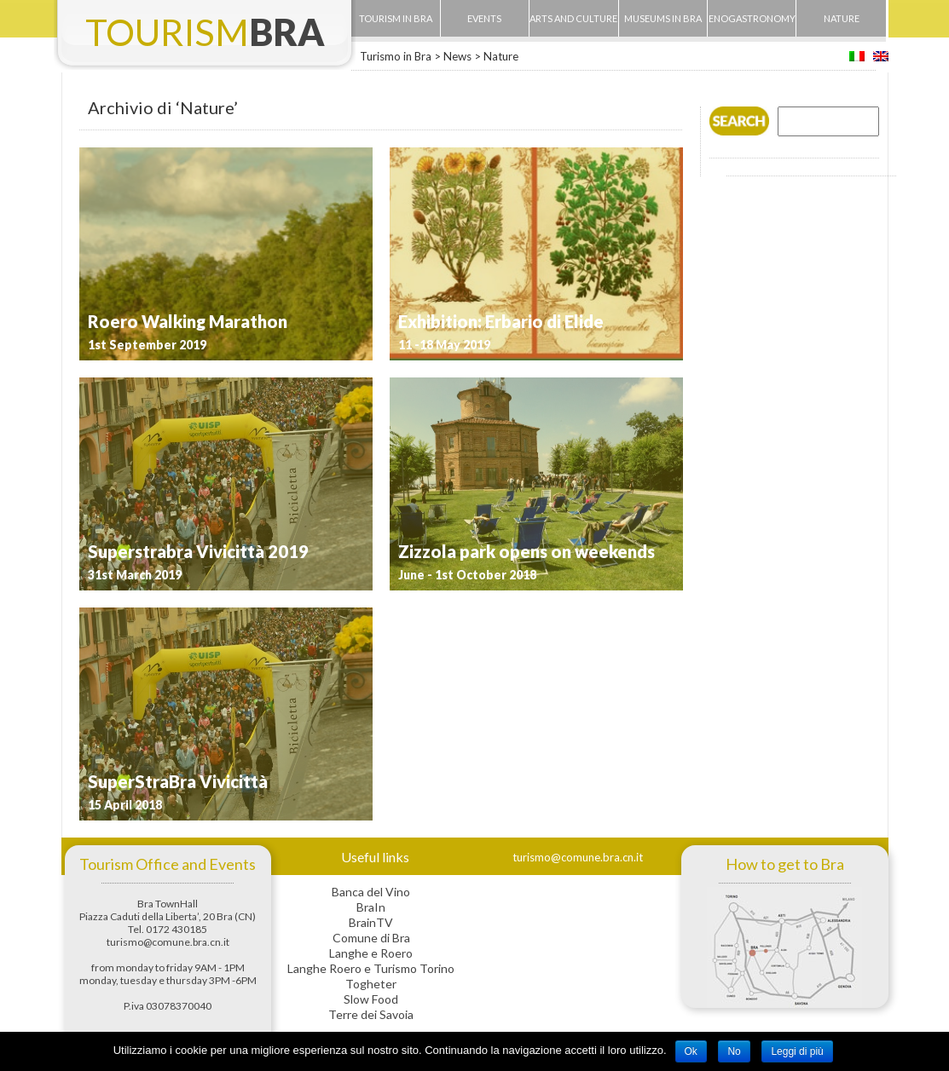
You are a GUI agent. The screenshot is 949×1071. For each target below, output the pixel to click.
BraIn (370, 907)
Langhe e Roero (371, 953)
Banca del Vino (371, 891)
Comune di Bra (371, 937)
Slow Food (371, 999)
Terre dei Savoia (371, 1014)
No (733, 1051)
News (457, 56)
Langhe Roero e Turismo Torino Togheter (370, 976)
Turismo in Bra (395, 56)
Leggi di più (797, 1051)
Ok (691, 1051)
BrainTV (371, 922)
